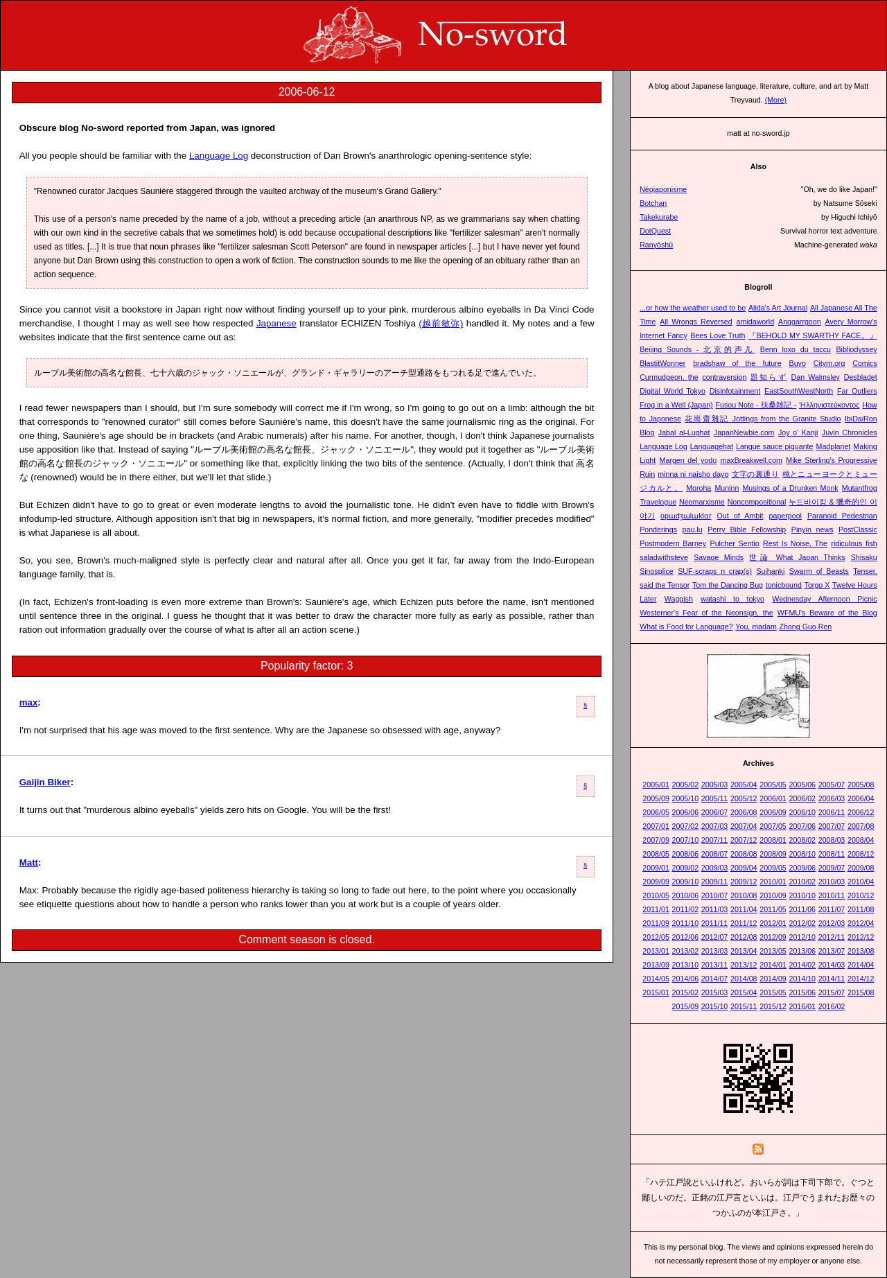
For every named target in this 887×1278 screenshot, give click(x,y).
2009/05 (773, 868)
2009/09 (655, 881)
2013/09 (655, 965)
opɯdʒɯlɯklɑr (685, 515)
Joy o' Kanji (798, 432)
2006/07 (714, 812)
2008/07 (714, 854)
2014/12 (861, 978)
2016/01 (802, 1006)
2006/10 (802, 812)
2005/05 (773, 784)
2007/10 (685, 840)
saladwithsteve (664, 557)
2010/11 (831, 895)
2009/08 (861, 868)
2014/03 (831, 965)
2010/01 (773, 881)
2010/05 (655, 895)
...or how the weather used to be (693, 308)
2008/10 (802, 854)
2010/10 (802, 895)
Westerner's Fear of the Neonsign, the (706, 613)
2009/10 (685, 881)
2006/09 (773, 812)
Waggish (679, 599)
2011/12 (743, 923)
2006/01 (773, 798)
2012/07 (714, 937)
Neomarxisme (702, 502)
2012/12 (861, 937)
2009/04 (743, 868)
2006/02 (802, 798)
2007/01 (655, 826)
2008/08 (743, 854)
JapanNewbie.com (744, 432)
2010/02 (802, 881)
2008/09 (773, 854)
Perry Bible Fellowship (747, 529)
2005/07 (831, 784)
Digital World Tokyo (672, 391)
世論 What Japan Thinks (797, 557)
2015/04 (743, 992)
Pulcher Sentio (734, 543)
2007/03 (714, 826)
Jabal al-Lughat (684, 432)
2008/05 (655, 854)
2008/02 (802, 840)
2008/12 (861, 854)
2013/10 (685, 965)
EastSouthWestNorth (798, 391)
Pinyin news (812, 529)
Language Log (218, 155)
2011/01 (655, 909)
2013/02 (685, 951)
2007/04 (743, 826)
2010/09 (773, 895)
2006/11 (831, 812)
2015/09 (685, 1006)
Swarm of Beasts (819, 571)
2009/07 (831, 868)
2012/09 (773, 937)
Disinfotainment (735, 391)
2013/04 (743, 951)
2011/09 (655, 923)
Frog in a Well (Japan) (676, 405)
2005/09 (655, 798)
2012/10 (802, 937)
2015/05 (773, 992)
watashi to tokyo (732, 599)
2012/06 (685, 937)
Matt (28, 862)
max (28, 702)
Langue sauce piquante (775, 446)
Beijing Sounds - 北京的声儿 (697, 349)
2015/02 (685, 992)
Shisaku (864, 557)
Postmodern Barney (673, 543)
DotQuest (655, 231)
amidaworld (756, 321)
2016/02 (831, 1006)
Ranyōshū (656, 244)
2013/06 (802, 951)
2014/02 (802, 965)
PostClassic (857, 529)
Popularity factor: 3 (307, 666)
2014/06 (685, 978)
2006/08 (743, 812)
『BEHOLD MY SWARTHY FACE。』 (812, 335)
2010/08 (743, 895)
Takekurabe (659, 217)
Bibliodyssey (856, 349)
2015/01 (655, 992)
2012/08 (743, 937)
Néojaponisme (663, 189)
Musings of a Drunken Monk (790, 488)
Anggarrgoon (799, 321)
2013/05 (773, 951)
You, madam (755, 626)
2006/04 (861, 798)
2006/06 (685, 812)
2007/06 (802, 826)
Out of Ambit (740, 515)
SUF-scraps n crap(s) (715, 571)
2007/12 (743, 840)
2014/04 (861, 965)
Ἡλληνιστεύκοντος (829, 405)
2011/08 (861, 909)
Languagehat (711, 446)
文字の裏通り (756, 474)
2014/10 (802, 978)
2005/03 (714, 784)
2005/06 (802, 784)
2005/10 (685, 798)
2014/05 (655, 978)
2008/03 (831, 840)
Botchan (653, 203)
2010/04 (861, 881)
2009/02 (685, 868)
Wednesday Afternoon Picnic (824, 599)
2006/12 (861, 812)
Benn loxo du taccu (795, 349)
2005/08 (861, 784)
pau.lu (693, 529)
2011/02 (685, 909)
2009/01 (655, 868)
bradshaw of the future (737, 363)
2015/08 (861, 992)
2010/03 (831, 881)
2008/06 (685, 854)
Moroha (698, 488)
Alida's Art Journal (777, 308)
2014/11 (831, 978)
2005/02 (685, 784)
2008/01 (773, 840)
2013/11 (714, 965)
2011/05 (773, 909)
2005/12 (743, 798)
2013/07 (831, 951)
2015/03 (714, 992)
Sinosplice (657, 571)
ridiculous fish (854, 543)
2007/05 (773, 826)
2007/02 (685, 826)
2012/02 (802, 923)
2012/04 (861, 923)
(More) (776, 100)
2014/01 (773, 965)
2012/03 (831, 923)
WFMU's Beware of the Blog (827, 613)
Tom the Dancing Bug (727, 585)
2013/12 (743, 965)
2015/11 (743, 1006)
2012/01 (773, 923)
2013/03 (714, 951)
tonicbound (784, 585)
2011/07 (831, 909)
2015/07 (831, 992)
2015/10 (714, 1006)
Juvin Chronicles (849, 432)
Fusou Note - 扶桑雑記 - (756, 405)
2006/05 (655, 812)
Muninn (726, 488)
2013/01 (655, 951)
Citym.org (829, 363)
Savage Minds (719, 557)
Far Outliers (857, 391)
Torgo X (817, 585)
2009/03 (714, 868)
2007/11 (714, 840)
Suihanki (770, 571)
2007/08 (861, 826)
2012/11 (831, 937)
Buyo (797, 363)
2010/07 (714, 895)
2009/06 (802, 868)
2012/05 (655, 937)
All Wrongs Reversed (696, 321)
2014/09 (773, 978)
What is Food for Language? (686, 626)
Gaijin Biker (45, 782)
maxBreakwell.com (751, 460)
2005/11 (714, 798)
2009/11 (714, 881)
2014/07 (714, 978)
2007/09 (655, 840)
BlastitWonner (662, 363)
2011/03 (714, 909)
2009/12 (743, 881)
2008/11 (831, 854)
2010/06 (685, 895)
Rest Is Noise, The (795, 543)
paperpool (785, 515)
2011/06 (802, 909)
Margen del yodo (688, 460)
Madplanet (833, 446)
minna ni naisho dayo (693, 474)
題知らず (768, 377)
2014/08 (743, 978)
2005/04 (743, 784)
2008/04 (861, 840)
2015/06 (802, 992)
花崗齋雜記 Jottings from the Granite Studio (763, 418)
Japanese (276, 323)
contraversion (724, 377)
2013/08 (861, 951)
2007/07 (831, 826)
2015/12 (773, 1006)
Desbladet (860, 377)
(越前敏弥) (441, 323)
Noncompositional (757, 502)
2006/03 (831, 798)
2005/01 (655, 784)
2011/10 (685, 923)
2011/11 (714, 923)
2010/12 (861, 895)
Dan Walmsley (815, 377)
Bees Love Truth (717, 335)
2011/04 (743, 909)
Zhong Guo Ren (805, 626)
